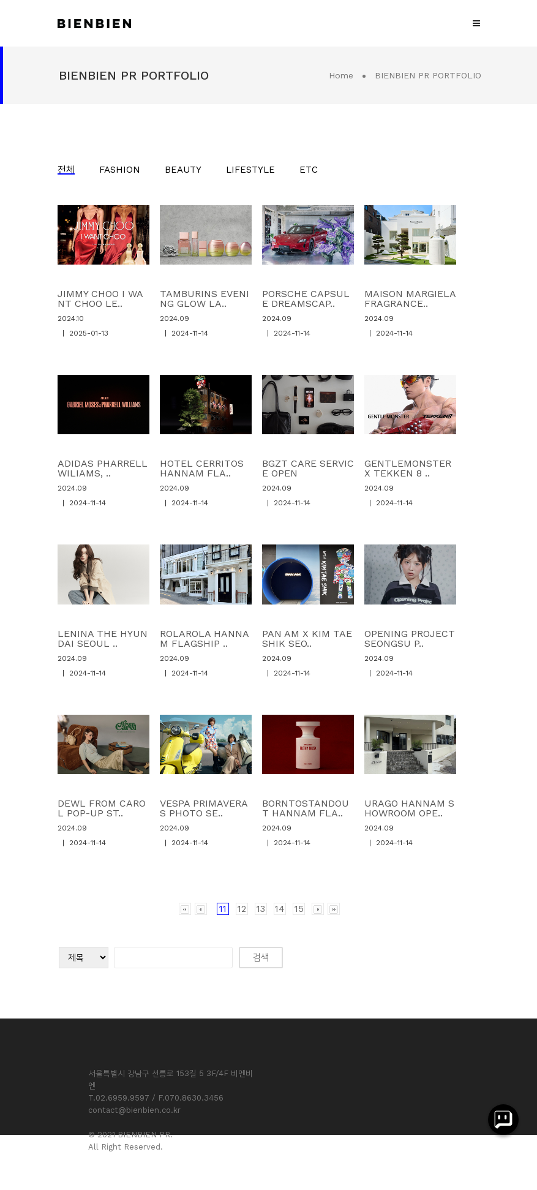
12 (242, 908)
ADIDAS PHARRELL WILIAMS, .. (103, 468)
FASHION (119, 169)
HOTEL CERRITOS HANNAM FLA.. (202, 468)
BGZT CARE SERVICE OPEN (308, 468)
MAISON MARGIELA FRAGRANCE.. (410, 298)
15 (299, 908)
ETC (308, 169)
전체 (66, 169)
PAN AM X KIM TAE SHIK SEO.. (307, 638)
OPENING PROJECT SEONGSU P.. (409, 638)
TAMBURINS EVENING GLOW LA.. (204, 298)
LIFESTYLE (250, 169)
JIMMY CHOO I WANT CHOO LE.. (100, 298)
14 (280, 908)
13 (261, 908)
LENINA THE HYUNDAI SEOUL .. (103, 638)
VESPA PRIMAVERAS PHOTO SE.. (204, 808)
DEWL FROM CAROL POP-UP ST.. (102, 808)
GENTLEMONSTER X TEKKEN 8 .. (407, 468)
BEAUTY (183, 169)
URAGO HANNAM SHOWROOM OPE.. (409, 808)
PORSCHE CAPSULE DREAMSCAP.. (306, 298)
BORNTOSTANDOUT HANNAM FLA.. (305, 808)
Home (341, 75)
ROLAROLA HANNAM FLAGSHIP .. (204, 638)
